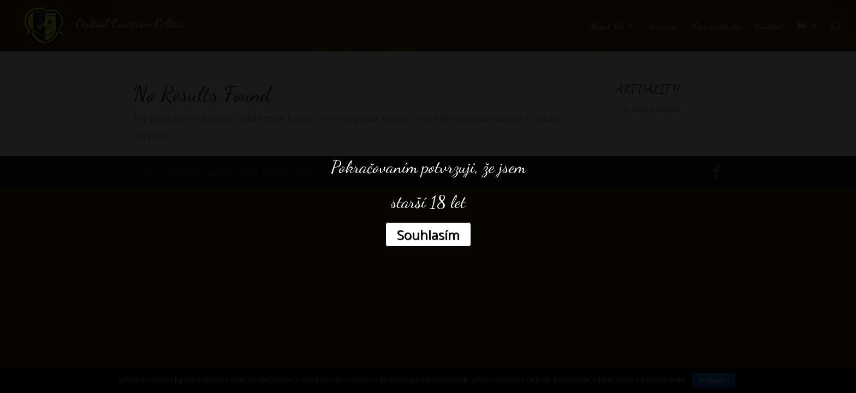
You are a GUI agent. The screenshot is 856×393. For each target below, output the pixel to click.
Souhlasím (428, 234)
